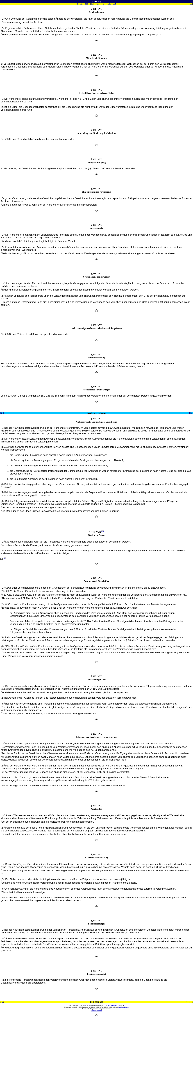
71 (81, 4)
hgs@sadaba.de (123, 1007)
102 (86, 4)
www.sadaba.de (96, 1010)
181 (109, 4)
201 (114, 4)
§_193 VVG (95, 532)
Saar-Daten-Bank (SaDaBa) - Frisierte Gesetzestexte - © (88, 1005)
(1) (3, 18)
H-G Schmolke (112, 1005)
